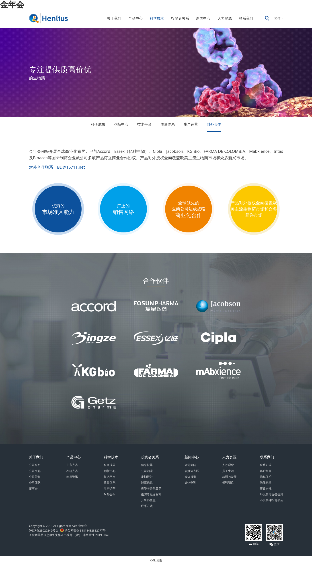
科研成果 (98, 124)
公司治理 (147, 471)
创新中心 (121, 124)
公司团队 (35, 482)
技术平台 (144, 124)
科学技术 (157, 18)
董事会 (33, 488)
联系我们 (246, 18)
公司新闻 (190, 465)
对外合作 (214, 124)
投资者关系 (180, 18)
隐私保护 (265, 476)
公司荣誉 (35, 476)
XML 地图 (156, 560)
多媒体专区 (192, 471)
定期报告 (147, 476)
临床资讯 (72, 476)
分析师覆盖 (148, 500)
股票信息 (147, 482)
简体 (277, 18)
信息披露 (147, 465)
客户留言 (265, 471)
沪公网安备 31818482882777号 (83, 530)
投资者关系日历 (151, 488)
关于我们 (114, 18)
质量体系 (167, 124)
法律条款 (265, 482)
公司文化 (35, 471)
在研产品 (72, 471)
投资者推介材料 (151, 494)
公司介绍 (35, 465)
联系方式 (147, 506)
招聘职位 (228, 482)
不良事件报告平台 (271, 500)
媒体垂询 (190, 482)
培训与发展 (229, 476)
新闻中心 (203, 18)
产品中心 (135, 18)
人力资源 (225, 18)
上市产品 (72, 465)
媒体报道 (190, 476)
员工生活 (228, 471)
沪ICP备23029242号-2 (44, 530)
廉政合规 (265, 488)
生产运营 (191, 124)
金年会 (12, 4)
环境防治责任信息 (271, 494)
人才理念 (228, 465)
